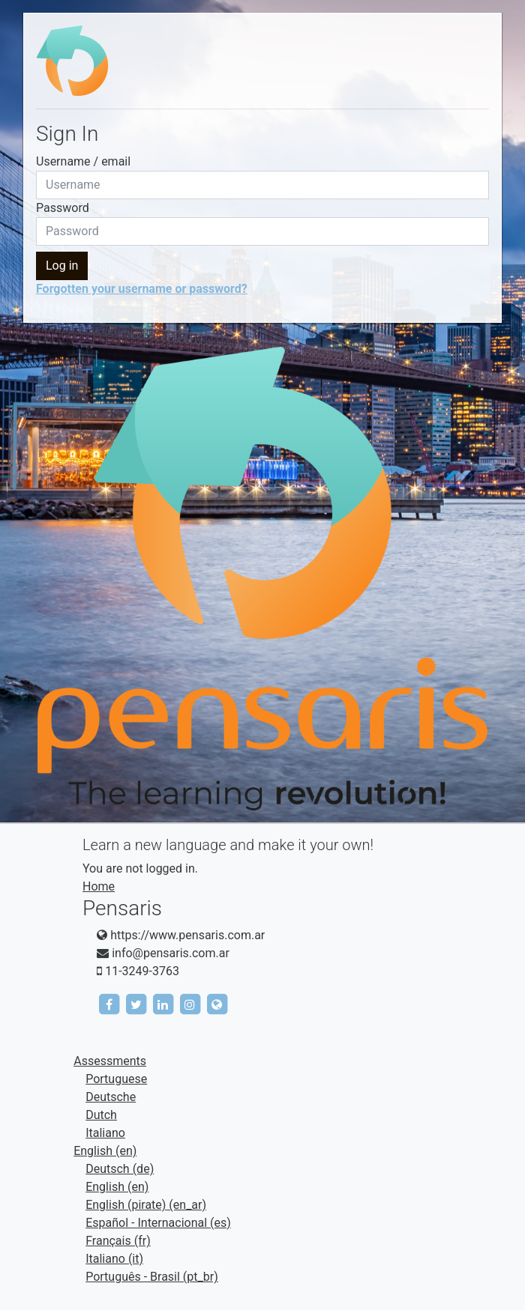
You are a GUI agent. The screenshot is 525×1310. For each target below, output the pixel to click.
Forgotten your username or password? (142, 289)
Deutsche (111, 1097)
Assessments (110, 1061)
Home (98, 886)
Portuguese (116, 1079)
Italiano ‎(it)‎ (114, 1259)
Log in (62, 265)
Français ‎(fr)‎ (118, 1241)
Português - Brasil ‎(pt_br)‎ (152, 1277)
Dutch (101, 1115)
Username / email (83, 161)
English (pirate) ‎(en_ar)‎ (146, 1205)
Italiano (105, 1133)
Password (62, 208)
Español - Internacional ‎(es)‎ (158, 1223)
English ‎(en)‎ (105, 1151)
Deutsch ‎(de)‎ (120, 1169)
